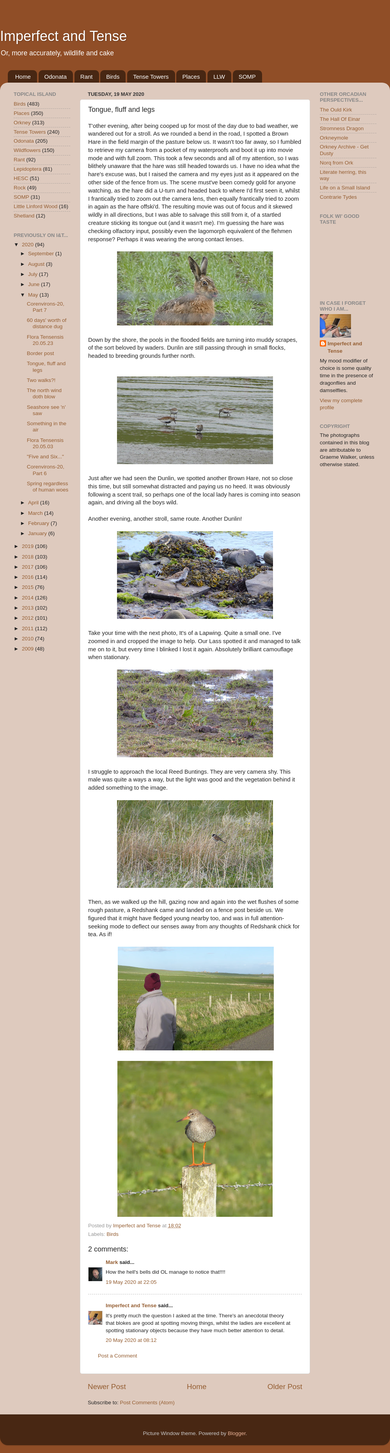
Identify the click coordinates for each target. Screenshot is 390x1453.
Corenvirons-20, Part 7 (45, 307)
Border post (40, 353)
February (39, 523)
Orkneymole (334, 138)
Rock (20, 188)
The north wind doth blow (44, 393)
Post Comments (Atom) (147, 1402)
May (33, 295)
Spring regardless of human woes (48, 487)
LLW (219, 76)
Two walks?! (41, 380)
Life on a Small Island (345, 188)
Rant (86, 76)
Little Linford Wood (35, 206)
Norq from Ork (336, 163)
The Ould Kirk (336, 110)
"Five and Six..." (45, 457)
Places (191, 76)
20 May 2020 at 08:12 (131, 1340)
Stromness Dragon (342, 128)
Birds (112, 76)
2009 (28, 649)
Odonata (55, 76)
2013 (28, 608)
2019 (28, 546)
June (34, 284)
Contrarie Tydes (338, 197)
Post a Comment (117, 1356)
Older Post (285, 1386)
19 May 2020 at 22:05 (131, 1282)
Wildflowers (27, 150)
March (36, 513)
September (41, 253)
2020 (28, 244)
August (37, 264)
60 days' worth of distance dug (47, 323)
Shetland (24, 216)
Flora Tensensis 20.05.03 (45, 443)
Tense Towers (150, 76)
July (33, 274)
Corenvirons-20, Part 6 (45, 470)
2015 (28, 587)
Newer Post (107, 1386)
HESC (21, 178)
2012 (28, 618)
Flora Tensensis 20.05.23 (45, 340)
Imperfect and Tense (63, 36)
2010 (28, 639)
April (34, 503)
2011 (28, 628)
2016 (28, 577)
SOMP (247, 76)
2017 (28, 567)
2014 (28, 598)
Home (23, 76)
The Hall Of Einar (340, 119)
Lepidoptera (27, 169)
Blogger (237, 1433)
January (38, 533)
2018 (28, 557)
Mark (112, 1262)
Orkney (22, 123)
